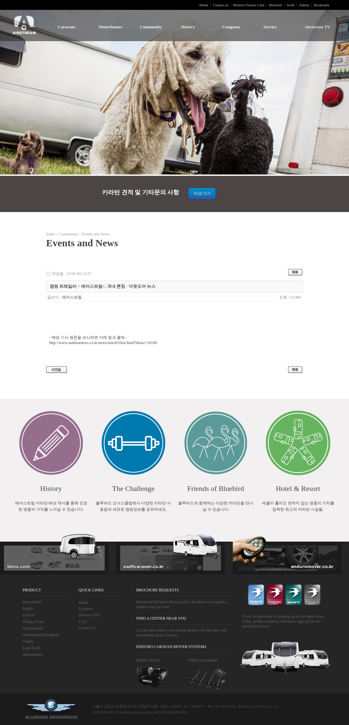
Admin (304, 5)
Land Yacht (32, 648)
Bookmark (321, 5)
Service (270, 26)
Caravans (66, 26)
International (33, 628)
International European (41, 634)
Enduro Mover (147, 660)
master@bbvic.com (265, 706)
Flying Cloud (33, 621)
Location (86, 608)
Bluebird (275, 5)
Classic (28, 641)
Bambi (28, 608)
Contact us (220, 5)
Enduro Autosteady (203, 660)
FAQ (82, 621)
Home (204, 5)
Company (231, 26)
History (188, 26)
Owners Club (89, 615)
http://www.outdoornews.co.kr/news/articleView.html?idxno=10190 (103, 342)
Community (151, 26)
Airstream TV (317, 26)
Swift (290, 5)
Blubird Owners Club (248, 5)
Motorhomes (110, 26)
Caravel (29, 615)
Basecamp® (32, 602)
